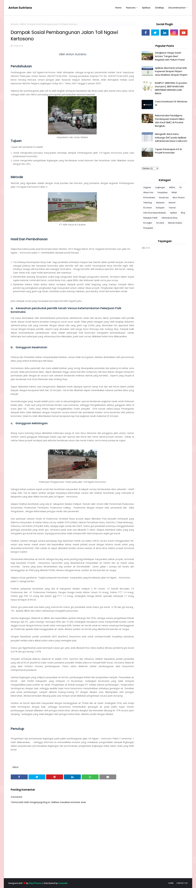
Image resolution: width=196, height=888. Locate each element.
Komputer (160, 207)
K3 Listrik (160, 223)
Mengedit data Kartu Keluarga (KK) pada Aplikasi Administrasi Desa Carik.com (171, 137)
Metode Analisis (175, 223)
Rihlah (174, 192)
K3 (180, 187)
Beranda (14, 24)
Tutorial (172, 207)
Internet (172, 202)
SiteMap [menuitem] (159, 7)
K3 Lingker (147, 223)
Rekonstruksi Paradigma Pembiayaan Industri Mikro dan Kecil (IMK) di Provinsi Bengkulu (170, 120)
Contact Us (182, 883)
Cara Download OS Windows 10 (171, 103)
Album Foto (148, 192)
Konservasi (164, 197)
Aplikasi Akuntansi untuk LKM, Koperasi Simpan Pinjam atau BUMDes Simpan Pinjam (171, 71)
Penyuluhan (163, 192)
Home (170, 883)
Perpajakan (148, 228)
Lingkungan (160, 187)
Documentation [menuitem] (176, 7)
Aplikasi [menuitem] (146, 7)
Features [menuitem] (130, 7)
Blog (183, 212)
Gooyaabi (63, 883)
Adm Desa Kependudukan (154, 212)
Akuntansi (160, 202)
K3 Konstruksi (149, 197)
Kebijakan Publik (150, 217)
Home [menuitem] (118, 7)
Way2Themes (35, 883)
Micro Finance (179, 197)
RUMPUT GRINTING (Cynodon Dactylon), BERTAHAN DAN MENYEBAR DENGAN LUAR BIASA (171, 88)
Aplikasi (173, 212)
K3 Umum (147, 207)
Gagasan (147, 187)
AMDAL (23, 24)
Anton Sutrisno (20, 8)
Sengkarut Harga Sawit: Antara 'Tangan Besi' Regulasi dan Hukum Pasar (170, 56)
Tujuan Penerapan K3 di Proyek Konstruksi (168, 151)
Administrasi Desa (169, 217)
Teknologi (147, 202)
